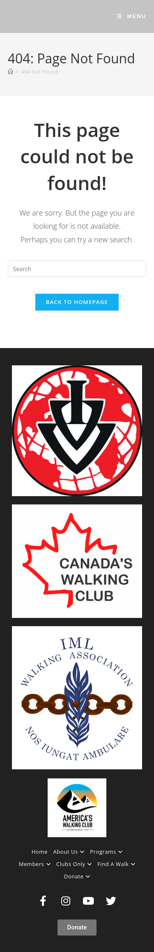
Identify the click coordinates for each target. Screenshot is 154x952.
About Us (68, 851)
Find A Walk (116, 864)
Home (40, 851)
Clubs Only (74, 864)
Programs (106, 851)
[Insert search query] (77, 268)
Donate (77, 876)
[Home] (10, 71)
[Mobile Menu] (132, 16)
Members (35, 864)
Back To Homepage (77, 302)
